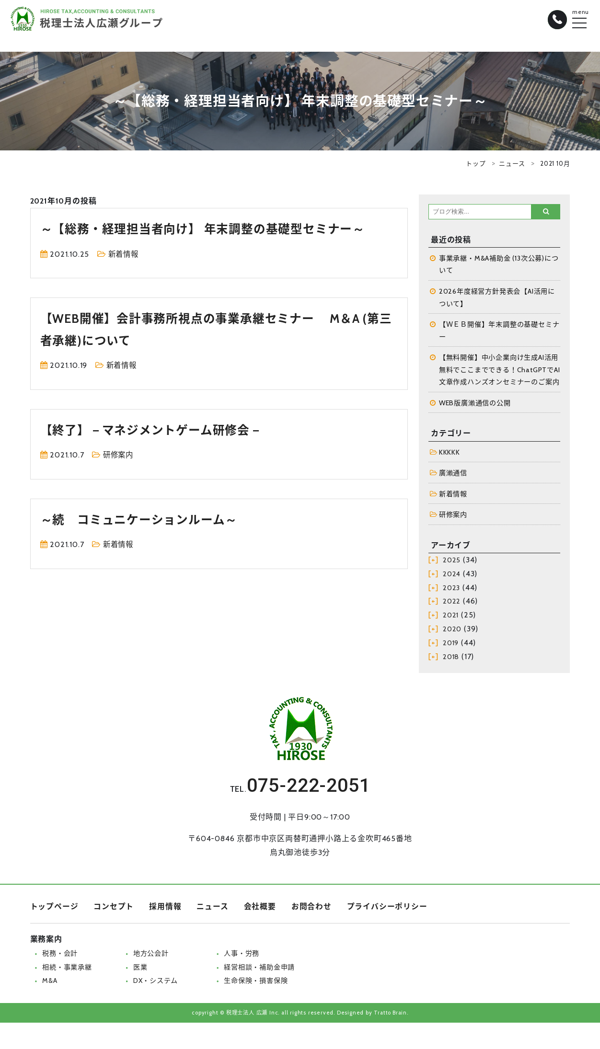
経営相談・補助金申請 (259, 969)
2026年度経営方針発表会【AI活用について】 (497, 297)
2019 (451, 645)
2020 (452, 631)
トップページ (54, 908)
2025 (452, 562)
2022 (452, 604)
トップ (475, 163)
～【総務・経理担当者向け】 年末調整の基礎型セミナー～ (209, 228)
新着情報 (124, 254)
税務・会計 (60, 955)
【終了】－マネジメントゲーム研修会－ (155, 429)
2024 (452, 576)
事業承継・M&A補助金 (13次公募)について (499, 264)
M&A (49, 983)
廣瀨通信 (453, 474)
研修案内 (119, 454)
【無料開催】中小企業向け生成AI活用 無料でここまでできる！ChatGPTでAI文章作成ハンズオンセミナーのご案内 (499, 371)
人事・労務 (242, 955)
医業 (140, 969)
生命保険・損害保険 (256, 983)
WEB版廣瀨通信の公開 (475, 404)
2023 (451, 590)
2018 (451, 659)
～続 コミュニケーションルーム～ (142, 519)
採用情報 (165, 908)
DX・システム (156, 983)
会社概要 (260, 908)
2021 (451, 617)
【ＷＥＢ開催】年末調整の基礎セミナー (499, 331)
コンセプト (113, 908)
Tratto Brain (390, 1015)
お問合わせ (311, 908)
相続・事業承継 (67, 969)
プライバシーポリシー (387, 908)
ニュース (512, 163)
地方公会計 (151, 955)
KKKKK (449, 453)
